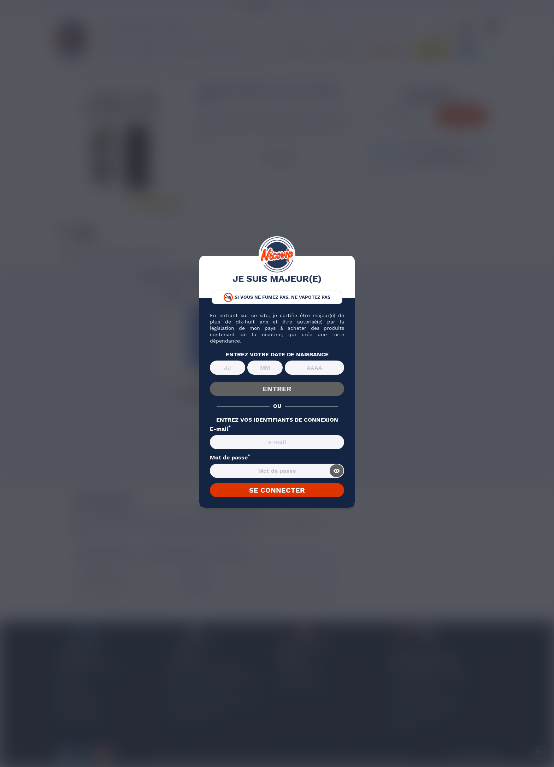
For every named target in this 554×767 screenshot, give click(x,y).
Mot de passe (230, 457)
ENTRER (277, 389)
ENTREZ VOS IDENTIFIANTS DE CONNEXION (277, 420)
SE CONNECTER (277, 490)
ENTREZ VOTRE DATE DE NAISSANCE (277, 354)
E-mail (220, 429)
